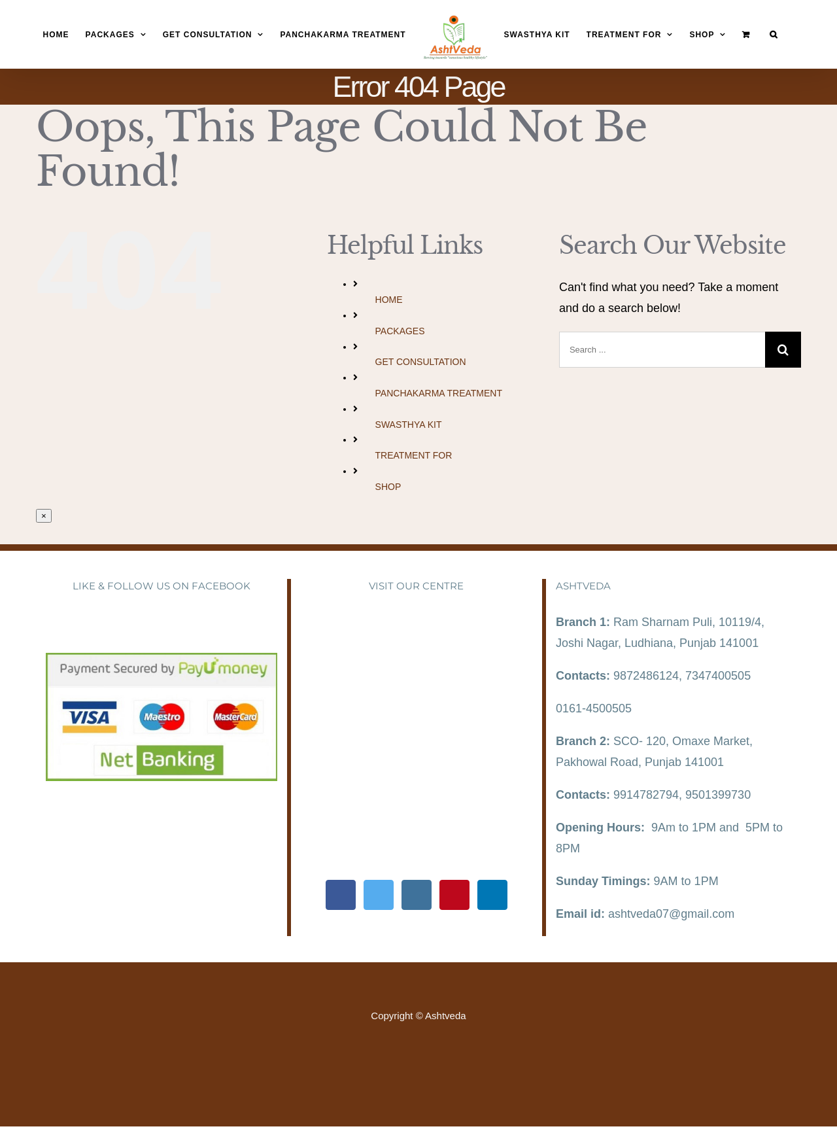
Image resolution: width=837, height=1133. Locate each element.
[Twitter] (379, 895)
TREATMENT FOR (414, 455)
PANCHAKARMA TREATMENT (438, 393)
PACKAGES (400, 331)
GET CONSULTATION (420, 362)
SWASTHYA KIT (408, 424)
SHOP (388, 486)
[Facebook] (341, 895)
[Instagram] (416, 895)
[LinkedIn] (492, 895)
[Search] (773, 35)
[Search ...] (662, 350)
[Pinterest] (454, 895)
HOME (389, 299)
